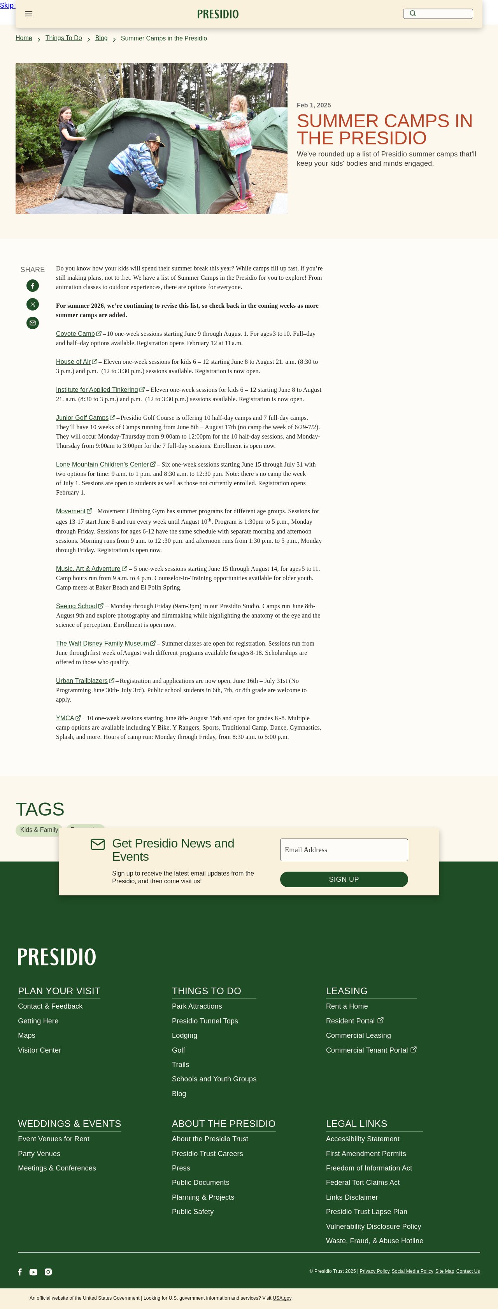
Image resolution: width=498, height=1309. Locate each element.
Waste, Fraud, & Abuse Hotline (374, 1241)
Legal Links (357, 1123)
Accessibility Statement (363, 1139)
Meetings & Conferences (57, 1168)
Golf (178, 1050)
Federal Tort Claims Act (363, 1182)
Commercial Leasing (358, 1035)
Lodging (184, 1035)
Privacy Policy (375, 1271)
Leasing (347, 991)
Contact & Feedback (50, 1006)
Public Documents (201, 1182)
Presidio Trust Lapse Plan (366, 1212)
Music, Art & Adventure (88, 568)
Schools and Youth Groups (214, 1079)
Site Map (444, 1271)
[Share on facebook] (32, 285)
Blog (101, 38)
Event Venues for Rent (53, 1139)
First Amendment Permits (366, 1154)
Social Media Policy (412, 1271)
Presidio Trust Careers (207, 1154)
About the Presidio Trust (210, 1139)
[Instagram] (48, 1273)
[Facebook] (20, 1273)
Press (181, 1168)
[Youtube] (33, 1273)
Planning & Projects (203, 1197)
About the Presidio (223, 1123)
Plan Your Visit (59, 991)
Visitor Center (39, 1050)
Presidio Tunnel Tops (205, 1021)
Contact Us (468, 1271)
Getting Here (38, 1021)
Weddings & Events (69, 1123)
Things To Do (64, 38)
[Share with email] (32, 323)
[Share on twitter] (32, 304)
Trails (180, 1065)
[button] (39, 830)
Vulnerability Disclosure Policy (373, 1226)
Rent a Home (347, 1006)
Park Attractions (197, 1006)
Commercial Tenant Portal (371, 1050)
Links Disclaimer (352, 1197)
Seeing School (76, 606)
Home (24, 38)
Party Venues (39, 1154)
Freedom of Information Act (369, 1168)
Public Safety (193, 1212)
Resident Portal (355, 1021)
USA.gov (282, 1298)
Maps (26, 1035)
